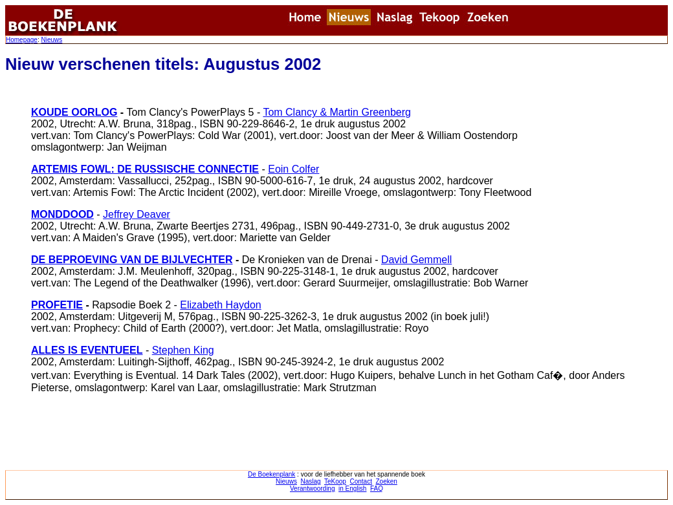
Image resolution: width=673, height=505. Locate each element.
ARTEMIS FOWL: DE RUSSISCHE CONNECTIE (145, 169)
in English (352, 488)
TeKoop (335, 481)
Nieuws (51, 39)
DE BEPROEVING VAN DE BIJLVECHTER (131, 259)
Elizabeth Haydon (220, 304)
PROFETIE (57, 304)
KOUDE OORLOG (74, 112)
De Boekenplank (271, 474)
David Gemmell (416, 259)
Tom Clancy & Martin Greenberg (337, 112)
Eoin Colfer (293, 169)
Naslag (310, 481)
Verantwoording (312, 488)
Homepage (22, 39)
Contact (360, 481)
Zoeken (386, 481)
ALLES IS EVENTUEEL (86, 350)
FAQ (376, 488)
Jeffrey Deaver (136, 214)
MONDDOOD (62, 214)
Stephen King (183, 350)
